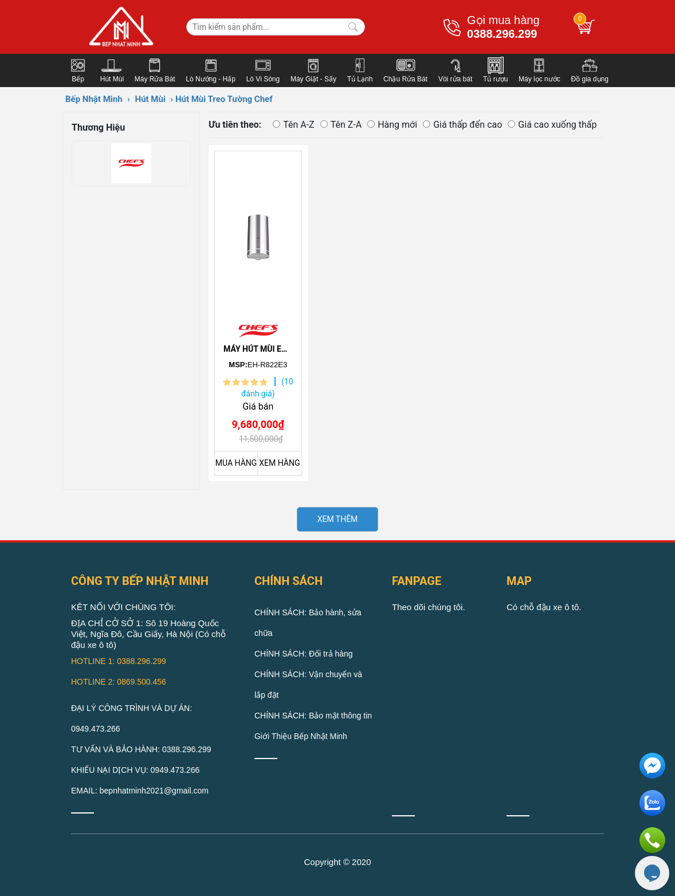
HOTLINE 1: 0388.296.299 (118, 661)
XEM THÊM (337, 519)
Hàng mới (392, 124)
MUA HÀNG (236, 462)
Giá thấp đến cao (462, 124)
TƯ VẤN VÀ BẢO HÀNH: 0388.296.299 (141, 749)
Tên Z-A (341, 124)
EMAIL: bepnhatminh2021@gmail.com (140, 790)
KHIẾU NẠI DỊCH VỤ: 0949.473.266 (135, 770)
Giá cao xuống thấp (552, 124)
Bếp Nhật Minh (94, 99)
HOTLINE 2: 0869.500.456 (118, 681)
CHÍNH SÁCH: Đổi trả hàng (303, 653)
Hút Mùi (150, 99)
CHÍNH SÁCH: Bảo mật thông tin (313, 715)
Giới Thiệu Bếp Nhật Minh (300, 736)
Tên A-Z (294, 124)
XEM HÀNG (279, 462)
